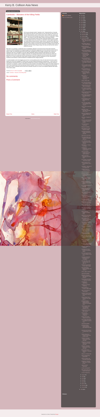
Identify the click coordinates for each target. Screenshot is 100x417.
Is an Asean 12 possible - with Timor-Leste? (86, 160)
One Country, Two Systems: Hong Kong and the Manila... (86, 219)
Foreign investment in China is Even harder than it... (86, 182)
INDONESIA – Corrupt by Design (86, 145)
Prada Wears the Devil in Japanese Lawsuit (86, 280)
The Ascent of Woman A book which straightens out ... (86, 223)
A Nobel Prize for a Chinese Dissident (86, 170)
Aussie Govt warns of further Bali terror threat (86, 189)
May (83, 380)
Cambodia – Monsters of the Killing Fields (18, 72)
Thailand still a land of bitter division (86, 310)
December (84, 32)
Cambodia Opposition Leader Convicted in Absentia (86, 132)
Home (32, 114)
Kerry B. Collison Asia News (21, 5)
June (83, 378)
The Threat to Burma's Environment (86, 193)
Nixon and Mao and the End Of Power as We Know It (86, 236)
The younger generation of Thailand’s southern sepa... (86, 320)
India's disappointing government (86, 356)
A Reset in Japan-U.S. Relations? (86, 247)
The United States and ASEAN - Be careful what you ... (86, 138)
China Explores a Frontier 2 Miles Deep (86, 288)
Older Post (56, 114)
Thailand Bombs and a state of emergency (86, 86)
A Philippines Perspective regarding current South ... (86, 148)
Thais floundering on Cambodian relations (86, 59)
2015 (82, 22)
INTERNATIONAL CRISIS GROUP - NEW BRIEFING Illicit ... (86, 327)
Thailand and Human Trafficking (86, 285)
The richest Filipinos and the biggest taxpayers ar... (86, 62)
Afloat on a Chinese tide (86, 353)
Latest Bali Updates (85, 172)
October (83, 36)
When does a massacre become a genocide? (86, 202)
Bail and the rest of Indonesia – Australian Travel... (86, 351)
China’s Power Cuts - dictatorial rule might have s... (86, 298)
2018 (82, 17)
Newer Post (9, 114)
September (84, 38)
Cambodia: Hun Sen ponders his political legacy (86, 250)
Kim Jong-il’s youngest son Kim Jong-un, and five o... (86, 89)
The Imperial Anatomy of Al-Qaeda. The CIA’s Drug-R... (86, 208)
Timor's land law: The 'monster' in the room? (86, 205)
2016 (82, 20)
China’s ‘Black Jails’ (85, 80)
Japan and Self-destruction (85, 366)
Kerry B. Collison (67, 15)
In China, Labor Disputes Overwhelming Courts (86, 244)
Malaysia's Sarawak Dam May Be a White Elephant (86, 276)
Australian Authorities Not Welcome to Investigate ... (86, 258)
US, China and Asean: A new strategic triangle (86, 83)
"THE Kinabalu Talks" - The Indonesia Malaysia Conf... (86, 307)
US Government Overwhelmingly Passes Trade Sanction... (85, 55)
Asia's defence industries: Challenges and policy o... (86, 196)
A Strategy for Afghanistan (84, 282)
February (84, 385)
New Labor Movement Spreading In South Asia (86, 178)
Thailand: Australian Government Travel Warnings (86, 339)
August (83, 374)
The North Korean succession (85, 124)
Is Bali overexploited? (86, 368)
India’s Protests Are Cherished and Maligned (85, 240)
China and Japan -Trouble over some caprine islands (86, 152)
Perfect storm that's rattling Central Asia (86, 317)
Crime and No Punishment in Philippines (85, 314)
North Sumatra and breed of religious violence (86, 72)
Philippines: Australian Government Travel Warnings (86, 343)
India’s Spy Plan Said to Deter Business (86, 92)
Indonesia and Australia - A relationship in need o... (86, 331)
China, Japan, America (86, 271)
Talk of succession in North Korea (86, 291)
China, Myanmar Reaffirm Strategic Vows (86, 212)
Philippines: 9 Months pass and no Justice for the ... (86, 362)
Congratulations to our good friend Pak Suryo (86, 99)
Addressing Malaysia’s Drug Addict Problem (86, 51)
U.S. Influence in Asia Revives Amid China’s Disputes (86, 142)
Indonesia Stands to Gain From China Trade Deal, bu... (86, 230)
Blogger (56, 414)
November (84, 34)
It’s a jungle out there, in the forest (86, 186)
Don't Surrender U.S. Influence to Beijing (86, 69)
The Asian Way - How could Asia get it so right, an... (86, 262)
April (83, 381)
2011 (82, 29)
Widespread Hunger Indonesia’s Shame (86, 233)
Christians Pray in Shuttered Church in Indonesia (86, 174)
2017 (82, 18)
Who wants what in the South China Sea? (86, 370)
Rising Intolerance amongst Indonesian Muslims (86, 47)
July (83, 376)
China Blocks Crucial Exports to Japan (86, 129)
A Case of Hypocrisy (86, 372)
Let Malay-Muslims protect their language (86, 200)
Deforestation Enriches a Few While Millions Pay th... (86, 95)
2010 (82, 31)
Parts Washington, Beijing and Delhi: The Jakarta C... (86, 268)
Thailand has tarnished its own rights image (86, 265)
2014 (82, 24)
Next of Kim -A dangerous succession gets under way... (85, 77)
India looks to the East (86, 135)
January (83, 387)
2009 (82, 389)
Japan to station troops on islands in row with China (86, 66)
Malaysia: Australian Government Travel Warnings (86, 347)
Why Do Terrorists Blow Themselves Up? (86, 216)
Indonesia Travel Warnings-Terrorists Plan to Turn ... (86, 110)
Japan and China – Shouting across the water (86, 156)
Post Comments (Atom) (35, 118)
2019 (82, 15)
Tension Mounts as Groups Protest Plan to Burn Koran (86, 335)
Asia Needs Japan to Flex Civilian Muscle (86, 44)
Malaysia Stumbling (85, 126)
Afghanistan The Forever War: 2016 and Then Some (86, 40)
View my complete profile (67, 17)
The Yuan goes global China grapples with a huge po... (86, 103)
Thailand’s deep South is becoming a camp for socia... (86, 294)
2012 (82, 27)
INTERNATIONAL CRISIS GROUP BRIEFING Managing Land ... (86, 303)
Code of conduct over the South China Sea (86, 359)
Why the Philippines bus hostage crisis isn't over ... (86, 114)
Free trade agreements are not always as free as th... (86, 254)
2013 (82, 25)
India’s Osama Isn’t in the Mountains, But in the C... (86, 163)
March (83, 383)
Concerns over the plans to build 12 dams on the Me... (86, 121)
